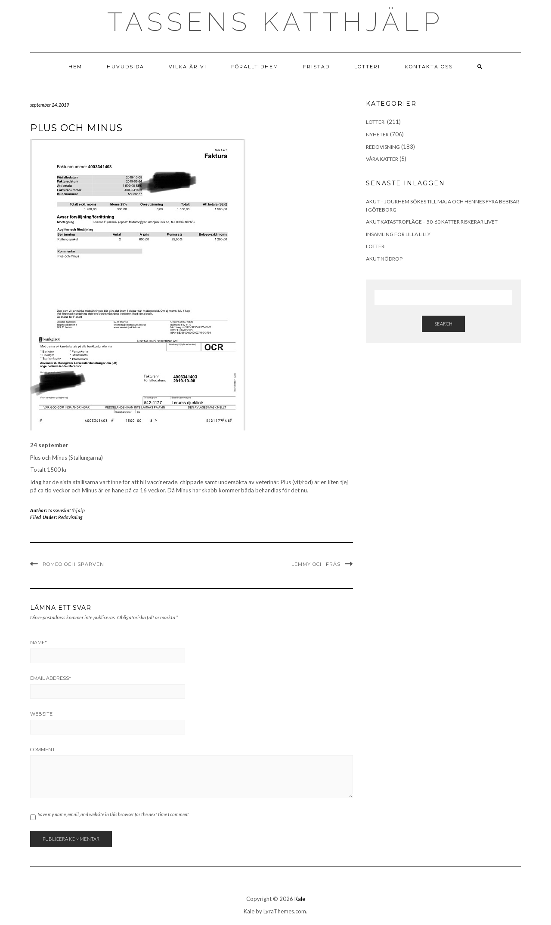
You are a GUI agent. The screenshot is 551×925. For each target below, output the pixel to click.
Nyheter (377, 134)
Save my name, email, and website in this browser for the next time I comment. (114, 814)
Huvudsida (125, 67)
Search (443, 323)
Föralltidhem (255, 67)
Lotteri (367, 67)
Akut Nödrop (384, 258)
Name (38, 642)
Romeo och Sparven (73, 564)
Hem (75, 67)
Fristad (316, 67)
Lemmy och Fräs (316, 564)
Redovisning (70, 517)
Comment (42, 750)
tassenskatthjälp (66, 510)
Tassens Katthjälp (275, 22)
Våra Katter (382, 159)
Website (41, 714)
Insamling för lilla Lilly (398, 234)
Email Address (50, 678)
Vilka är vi (188, 67)
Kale (299, 898)
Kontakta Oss (429, 67)
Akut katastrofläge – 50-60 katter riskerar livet (432, 221)
